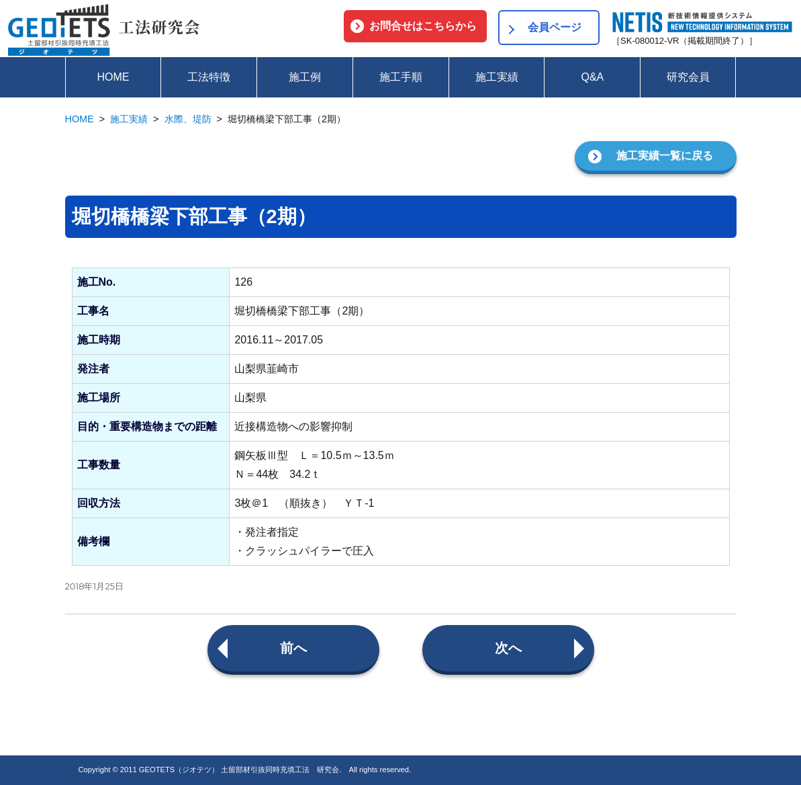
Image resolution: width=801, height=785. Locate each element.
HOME (113, 77)
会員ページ (554, 27)
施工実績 (496, 77)
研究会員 (688, 77)
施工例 (305, 77)
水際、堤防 (187, 119)
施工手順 (400, 77)
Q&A (592, 77)
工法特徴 (208, 77)
